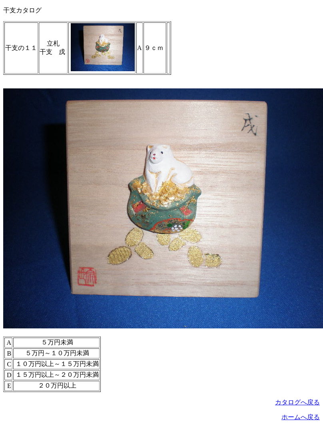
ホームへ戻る (300, 417)
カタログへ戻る (297, 402)
